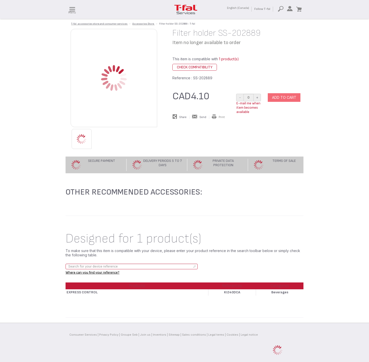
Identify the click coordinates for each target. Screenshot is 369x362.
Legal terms (216, 334)
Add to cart (284, 97)
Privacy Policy (108, 334)
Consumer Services (83, 334)
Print (218, 117)
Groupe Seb (129, 334)
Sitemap (174, 334)
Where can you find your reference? (92, 272)
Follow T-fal (262, 9)
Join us (145, 334)
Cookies (232, 334)
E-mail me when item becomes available (248, 107)
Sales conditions (194, 334)
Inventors (159, 334)
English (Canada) (238, 8)
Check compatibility (194, 67)
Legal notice (249, 334)
